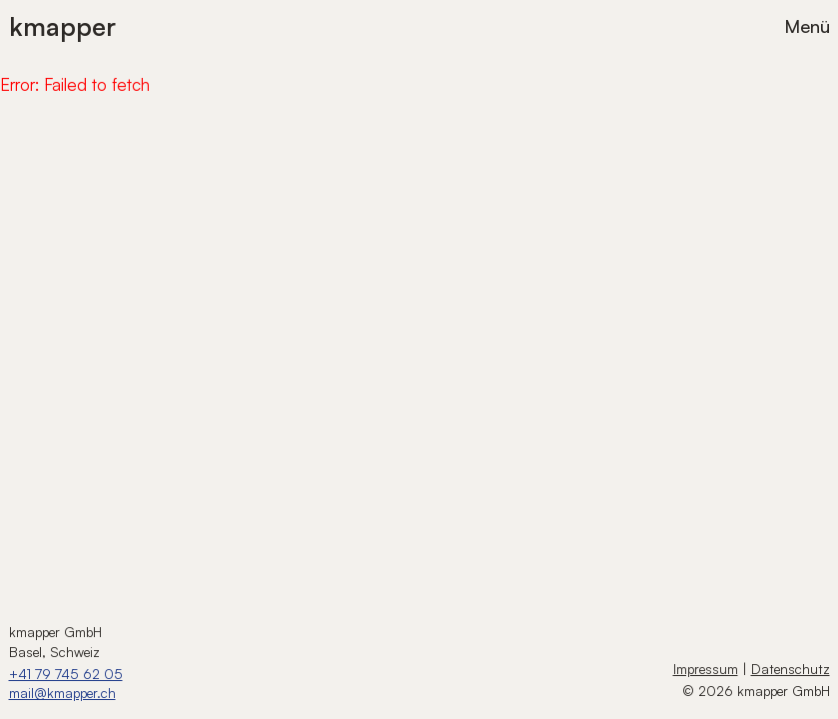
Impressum (705, 668)
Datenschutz (790, 668)
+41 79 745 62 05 (66, 673)
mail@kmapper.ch (62, 692)
